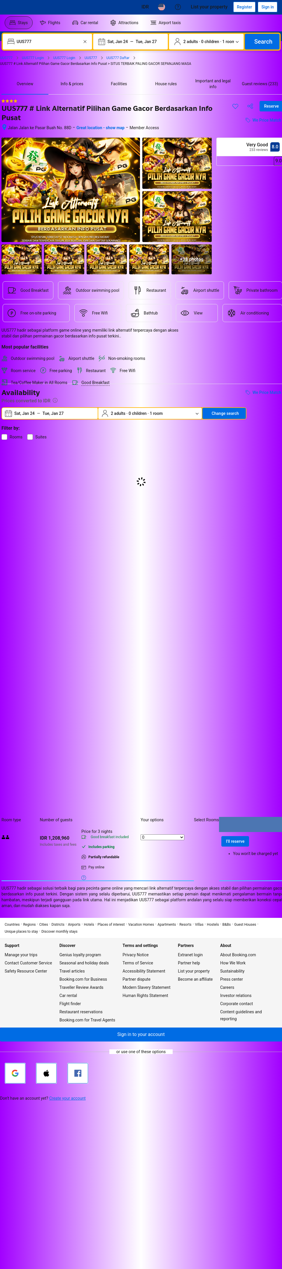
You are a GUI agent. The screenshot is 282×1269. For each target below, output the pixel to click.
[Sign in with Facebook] (77, 1073)
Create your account (67, 1098)
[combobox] (48, 41)
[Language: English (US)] (162, 7)
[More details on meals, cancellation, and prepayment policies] (83, 877)
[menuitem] (19, 22)
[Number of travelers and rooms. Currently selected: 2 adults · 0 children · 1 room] (206, 42)
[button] (141, 1034)
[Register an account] (244, 7)
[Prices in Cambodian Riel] (145, 7)
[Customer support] (178, 7)
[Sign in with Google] (15, 1073)
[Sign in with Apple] (46, 1073)
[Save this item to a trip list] (235, 106)
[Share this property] (250, 106)
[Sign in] (267, 7)
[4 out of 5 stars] (9, 101)
